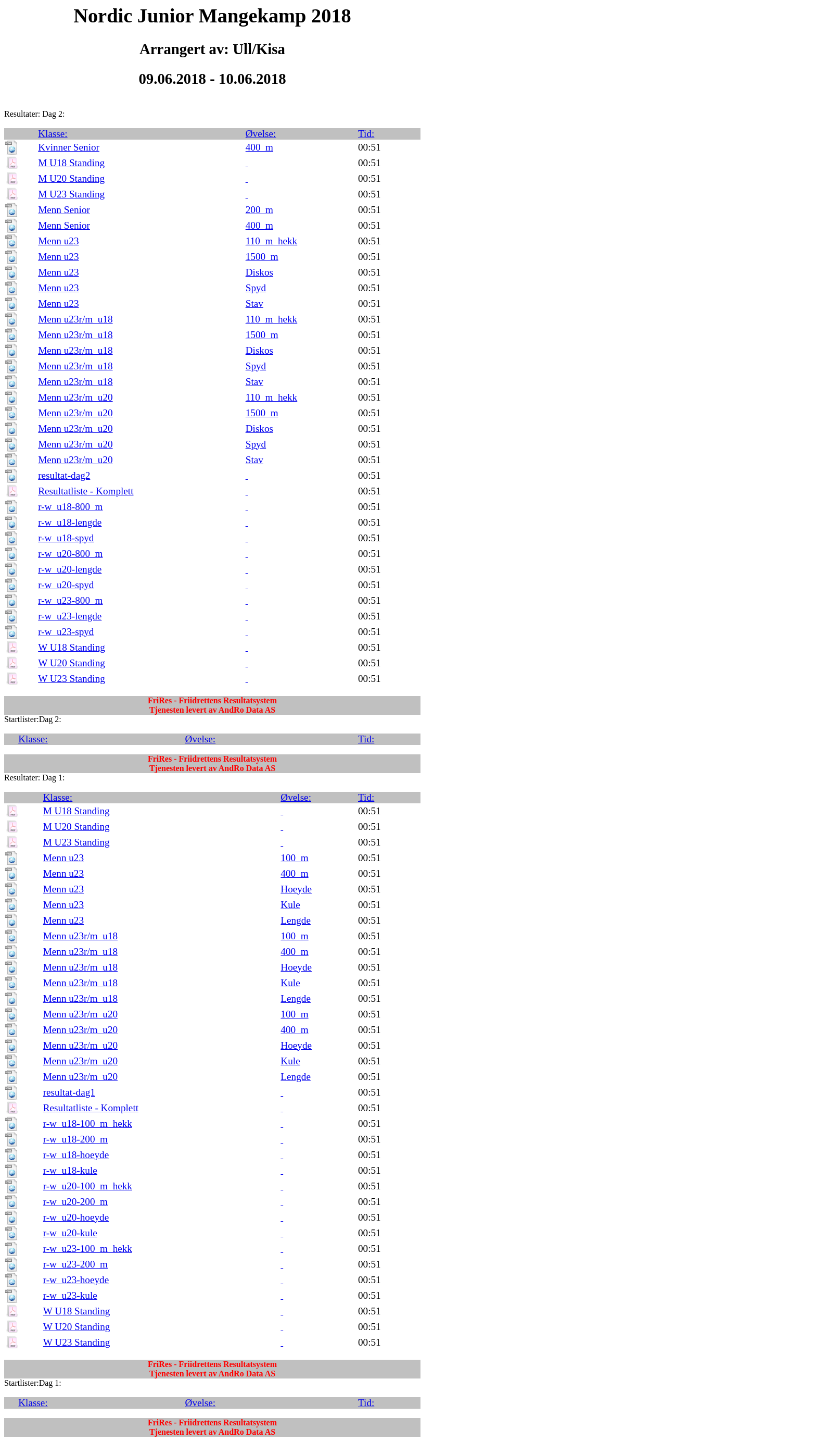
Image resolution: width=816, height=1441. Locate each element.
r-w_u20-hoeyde (76, 1217)
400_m (259, 147)
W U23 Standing (71, 678)
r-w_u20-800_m (70, 553)
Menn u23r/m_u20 (75, 397)
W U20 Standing (71, 662)
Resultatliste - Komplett (85, 491)
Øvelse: (261, 133)
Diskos (259, 272)
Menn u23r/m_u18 (75, 319)
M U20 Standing (71, 178)
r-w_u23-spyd (66, 631)
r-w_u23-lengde (69, 616)
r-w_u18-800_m (70, 506)
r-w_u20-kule (70, 1232)
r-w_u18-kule (70, 1170)
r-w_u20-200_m (75, 1201)
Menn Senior (64, 209)
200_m (259, 209)
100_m (294, 857)
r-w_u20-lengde (69, 569)
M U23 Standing (71, 194)
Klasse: (53, 133)
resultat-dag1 (69, 1092)
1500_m (262, 256)
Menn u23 (58, 240)
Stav (254, 303)
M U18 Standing (71, 162)
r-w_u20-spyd (66, 584)
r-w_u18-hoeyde (76, 1154)
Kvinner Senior (68, 147)
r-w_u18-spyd (66, 537)
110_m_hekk (271, 240)
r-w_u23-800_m (70, 600)
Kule (290, 904)
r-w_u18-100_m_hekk (87, 1123)
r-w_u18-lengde (69, 522)
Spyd (256, 287)
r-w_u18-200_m (75, 1139)
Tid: (366, 133)
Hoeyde (296, 889)
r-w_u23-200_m (75, 1264)
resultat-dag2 (64, 475)
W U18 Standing (71, 647)
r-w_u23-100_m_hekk (87, 1248)
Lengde (295, 920)
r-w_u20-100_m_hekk (87, 1186)
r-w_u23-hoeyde (76, 1279)
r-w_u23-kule (70, 1295)
